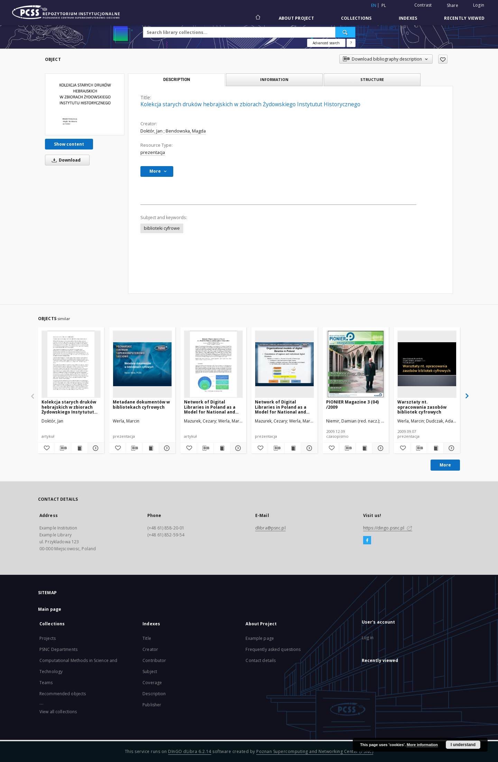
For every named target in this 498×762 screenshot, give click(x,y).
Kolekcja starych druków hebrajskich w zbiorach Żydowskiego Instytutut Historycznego (69, 407)
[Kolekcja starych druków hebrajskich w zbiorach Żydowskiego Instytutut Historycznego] (85, 104)
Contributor (154, 660)
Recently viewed (464, 18)
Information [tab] (274, 79)
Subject (149, 671)
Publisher (151, 705)
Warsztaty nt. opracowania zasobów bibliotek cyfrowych (421, 407)
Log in (368, 638)
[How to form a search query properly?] (351, 43)
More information (422, 745)
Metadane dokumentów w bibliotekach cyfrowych (141, 404)
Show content (69, 144)
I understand (463, 744)
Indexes (408, 18)
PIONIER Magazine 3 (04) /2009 (352, 404)
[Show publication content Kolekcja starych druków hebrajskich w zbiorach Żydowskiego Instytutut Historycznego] (79, 448)
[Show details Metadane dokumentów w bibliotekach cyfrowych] (166, 448)
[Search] (345, 32)
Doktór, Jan (151, 131)
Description (154, 694)
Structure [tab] (372, 79)
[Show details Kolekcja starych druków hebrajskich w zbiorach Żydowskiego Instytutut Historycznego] (95, 448)
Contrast (423, 5)
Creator (150, 649)
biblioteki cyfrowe (162, 228)
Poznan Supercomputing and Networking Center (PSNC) (314, 751)
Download (65, 160)
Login (478, 5)
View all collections (58, 712)
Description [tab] (176, 79)
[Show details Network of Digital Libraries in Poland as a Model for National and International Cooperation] (237, 448)
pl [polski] (383, 5)
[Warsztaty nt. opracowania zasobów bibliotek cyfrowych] (427, 364)
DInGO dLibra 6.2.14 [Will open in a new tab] (189, 751)
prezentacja (152, 152)
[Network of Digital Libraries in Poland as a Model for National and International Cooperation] (213, 364)
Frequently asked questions (273, 649)
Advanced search (326, 42)
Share (452, 5)
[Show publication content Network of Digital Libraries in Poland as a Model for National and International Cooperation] (222, 448)
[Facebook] (367, 540)
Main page (49, 609)
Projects (47, 638)
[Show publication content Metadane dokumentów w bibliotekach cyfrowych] (150, 448)
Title (146, 638)
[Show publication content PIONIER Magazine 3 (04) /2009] (364, 448)
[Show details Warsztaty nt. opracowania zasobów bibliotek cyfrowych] (451, 448)
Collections (356, 18)
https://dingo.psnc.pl (387, 528)
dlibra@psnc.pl (270, 528)
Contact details (261, 660)
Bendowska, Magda (186, 131)
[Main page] (257, 18)
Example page (260, 638)
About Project (296, 18)
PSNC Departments (58, 649)
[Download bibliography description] (63, 448)
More (445, 465)
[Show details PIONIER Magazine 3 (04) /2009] (379, 448)
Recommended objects (62, 694)
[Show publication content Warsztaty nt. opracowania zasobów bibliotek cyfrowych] (435, 448)
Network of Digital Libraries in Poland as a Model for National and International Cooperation (213, 407)
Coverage (152, 683)
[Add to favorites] (443, 59)
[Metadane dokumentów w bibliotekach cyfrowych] (142, 364)
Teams (46, 683)
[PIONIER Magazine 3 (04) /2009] (355, 364)
